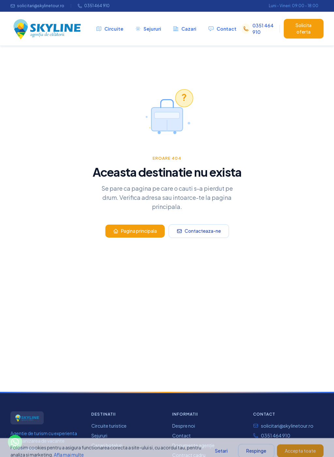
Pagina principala (135, 231)
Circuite (109, 29)
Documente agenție (193, 445)
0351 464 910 (94, 5)
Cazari (184, 29)
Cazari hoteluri (106, 445)
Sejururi (148, 29)
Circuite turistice (109, 426)
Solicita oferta (303, 28)
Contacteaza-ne (199, 231)
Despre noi (183, 426)
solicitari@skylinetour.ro (37, 5)
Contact (222, 29)
